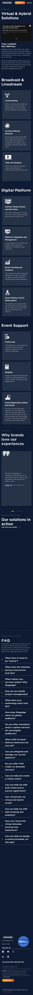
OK (16, 38)
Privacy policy (6, 991)
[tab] (13, 511)
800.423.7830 (6, 944)
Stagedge (4, 970)
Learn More (20, 2)
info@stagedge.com (7, 940)
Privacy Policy (7, 976)
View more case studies (9, 527)
